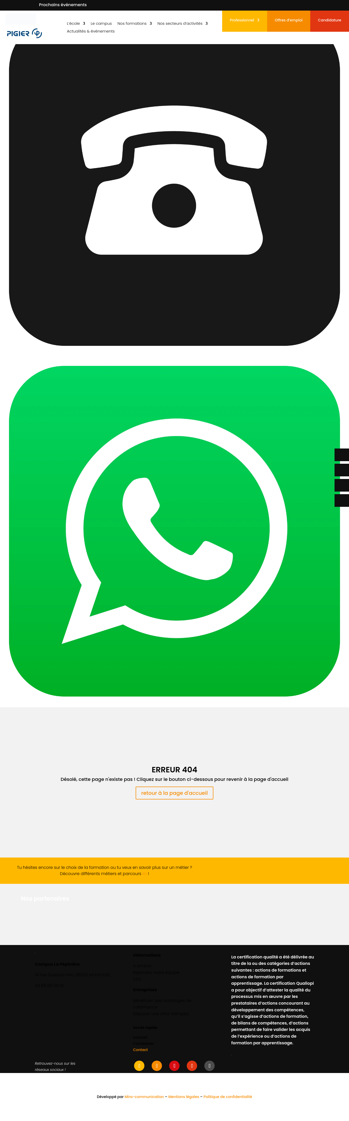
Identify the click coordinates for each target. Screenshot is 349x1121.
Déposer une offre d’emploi (161, 1014)
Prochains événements (63, 5)
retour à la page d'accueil (174, 793)
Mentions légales (183, 1096)
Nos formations (132, 24)
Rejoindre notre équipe (156, 972)
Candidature (329, 20)
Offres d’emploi (289, 20)
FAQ (137, 979)
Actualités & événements (91, 31)
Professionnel (242, 20)
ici (144, 874)
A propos (142, 966)
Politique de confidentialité (228, 1096)
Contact (140, 1049)
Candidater (143, 1043)
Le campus (101, 24)
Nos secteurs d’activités (179, 24)
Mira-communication (144, 1096)
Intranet (140, 1037)
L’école (73, 24)
